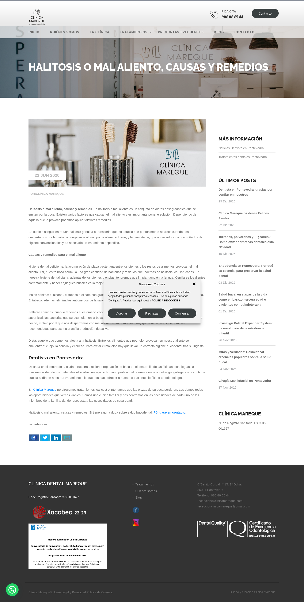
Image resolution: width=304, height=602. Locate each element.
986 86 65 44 (232, 17)
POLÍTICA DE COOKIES (166, 300)
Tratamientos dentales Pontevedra (242, 157)
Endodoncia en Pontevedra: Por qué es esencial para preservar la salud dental (245, 271)
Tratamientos (134, 32)
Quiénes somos (64, 32)
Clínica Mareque (44, 389)
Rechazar (152, 313)
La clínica (99, 32)
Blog (219, 32)
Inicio (33, 32)
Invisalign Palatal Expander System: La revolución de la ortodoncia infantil (245, 328)
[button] (194, 284)
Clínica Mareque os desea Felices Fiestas (243, 215)
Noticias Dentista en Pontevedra (241, 148)
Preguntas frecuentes (181, 32)
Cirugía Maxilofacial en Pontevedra (244, 380)
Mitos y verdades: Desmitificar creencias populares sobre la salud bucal (244, 357)
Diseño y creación (253, 592)
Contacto (265, 13)
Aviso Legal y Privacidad (70, 592)
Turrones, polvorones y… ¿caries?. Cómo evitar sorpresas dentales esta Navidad (246, 242)
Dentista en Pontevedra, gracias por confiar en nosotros (245, 192)
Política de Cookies (99, 592)
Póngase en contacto (169, 412)
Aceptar (121, 313)
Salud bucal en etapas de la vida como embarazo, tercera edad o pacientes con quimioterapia (242, 299)
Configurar (182, 313)
